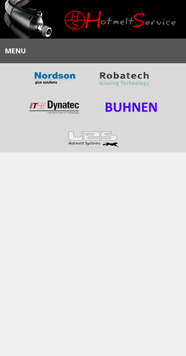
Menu (15, 50)
